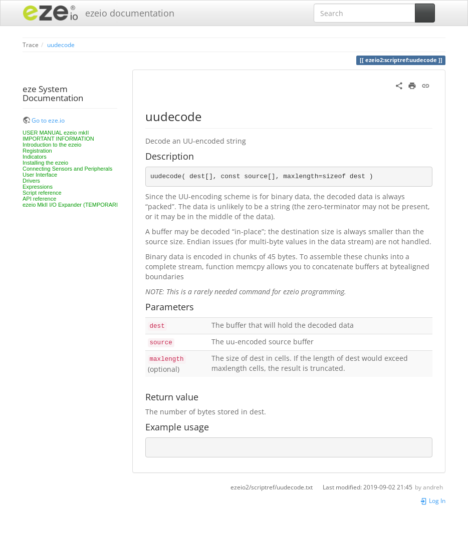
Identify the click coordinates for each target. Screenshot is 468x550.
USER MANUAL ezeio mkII (56, 133)
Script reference (42, 193)
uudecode (61, 45)
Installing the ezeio (45, 163)
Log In (432, 500)
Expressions (38, 187)
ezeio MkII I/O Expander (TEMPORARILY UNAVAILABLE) (93, 205)
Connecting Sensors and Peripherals (67, 169)
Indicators (35, 157)
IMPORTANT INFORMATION (58, 139)
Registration (37, 151)
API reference (39, 199)
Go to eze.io (48, 120)
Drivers (31, 181)
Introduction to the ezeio (52, 145)
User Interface (40, 175)
